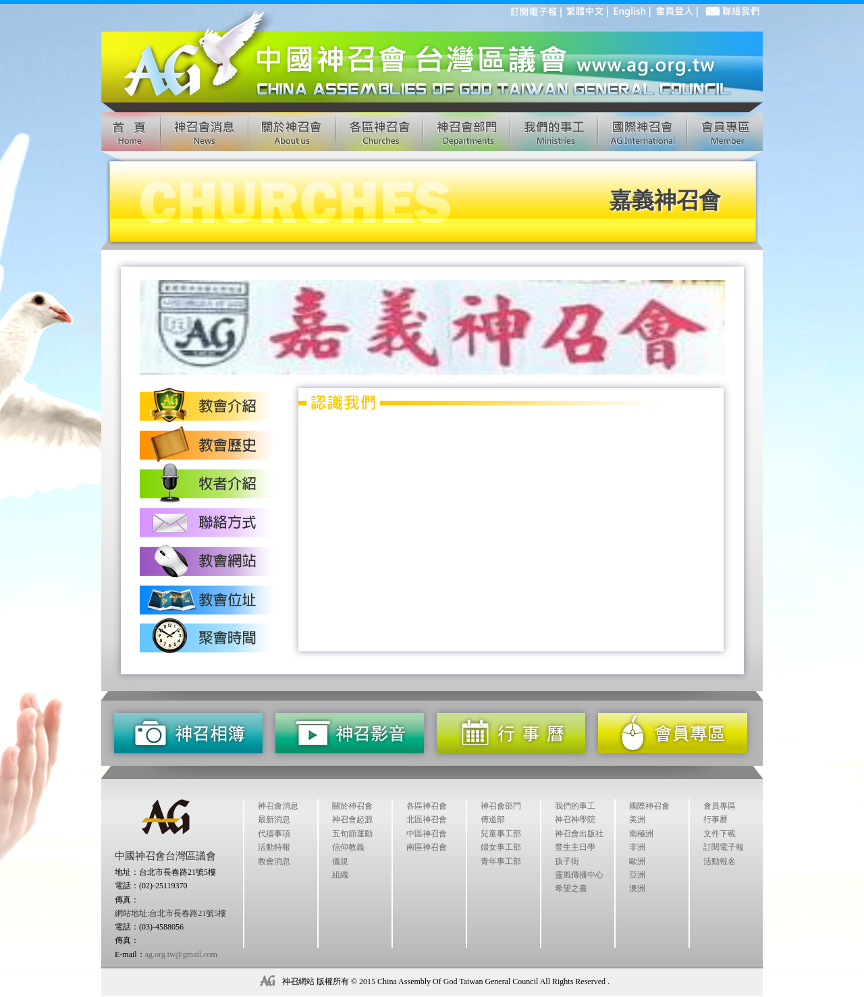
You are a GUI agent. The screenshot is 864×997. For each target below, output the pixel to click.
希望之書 (571, 888)
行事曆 (715, 819)
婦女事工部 (501, 847)
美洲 (637, 819)
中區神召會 (426, 833)
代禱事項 (274, 833)
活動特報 (274, 847)
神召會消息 (278, 806)
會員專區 (719, 806)
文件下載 (719, 833)
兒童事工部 (501, 833)
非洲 (637, 847)
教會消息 (274, 861)
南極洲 (641, 833)
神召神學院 (575, 819)
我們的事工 (575, 806)
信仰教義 (348, 847)
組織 (340, 875)
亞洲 (637, 875)
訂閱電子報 (723, 847)
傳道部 (493, 819)
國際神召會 (649, 806)
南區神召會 (426, 847)
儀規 (340, 861)
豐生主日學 (575, 847)
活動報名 (719, 861)
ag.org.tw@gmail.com (181, 954)
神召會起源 (352, 819)
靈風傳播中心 (579, 875)
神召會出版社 (579, 833)
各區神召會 (426, 806)
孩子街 (567, 861)
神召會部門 (501, 806)
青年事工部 (501, 861)
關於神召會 (352, 806)
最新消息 (274, 819)
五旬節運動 (352, 833)
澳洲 (637, 888)
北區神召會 (426, 819)
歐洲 (637, 861)
